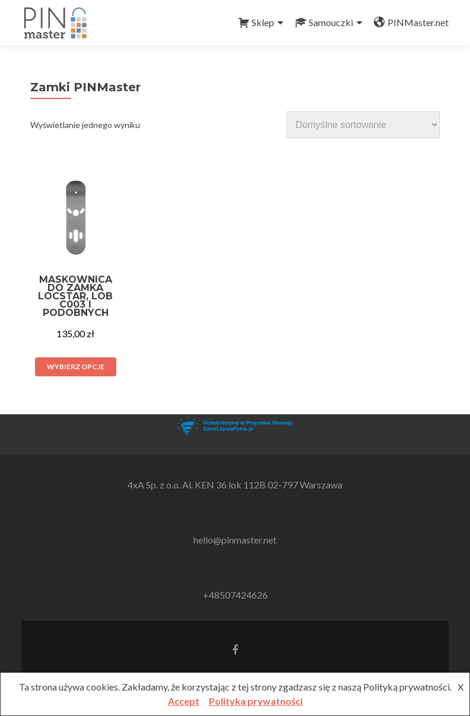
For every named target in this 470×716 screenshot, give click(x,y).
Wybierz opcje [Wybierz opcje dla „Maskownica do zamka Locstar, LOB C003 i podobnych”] (75, 366)
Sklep (256, 22)
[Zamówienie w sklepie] (363, 124)
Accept (183, 701)
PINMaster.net (411, 22)
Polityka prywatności (256, 701)
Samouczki (324, 22)
